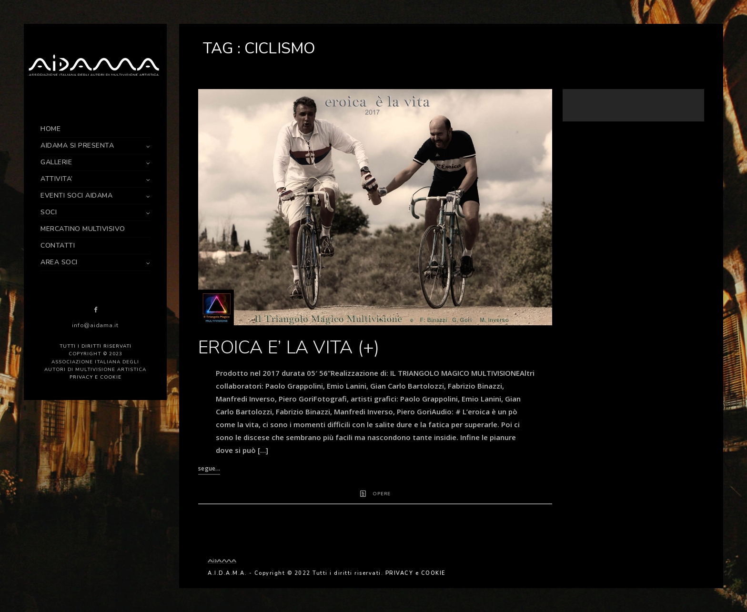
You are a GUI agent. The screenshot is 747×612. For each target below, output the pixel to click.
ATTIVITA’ (56, 178)
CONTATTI (57, 245)
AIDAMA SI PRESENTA (77, 145)
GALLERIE (56, 162)
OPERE (382, 494)
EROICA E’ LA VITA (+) (288, 347)
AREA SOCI (59, 262)
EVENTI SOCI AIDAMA (76, 195)
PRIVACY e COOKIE (95, 377)
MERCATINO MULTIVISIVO (82, 228)
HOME (50, 128)
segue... (209, 468)
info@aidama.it (95, 325)
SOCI (48, 212)
